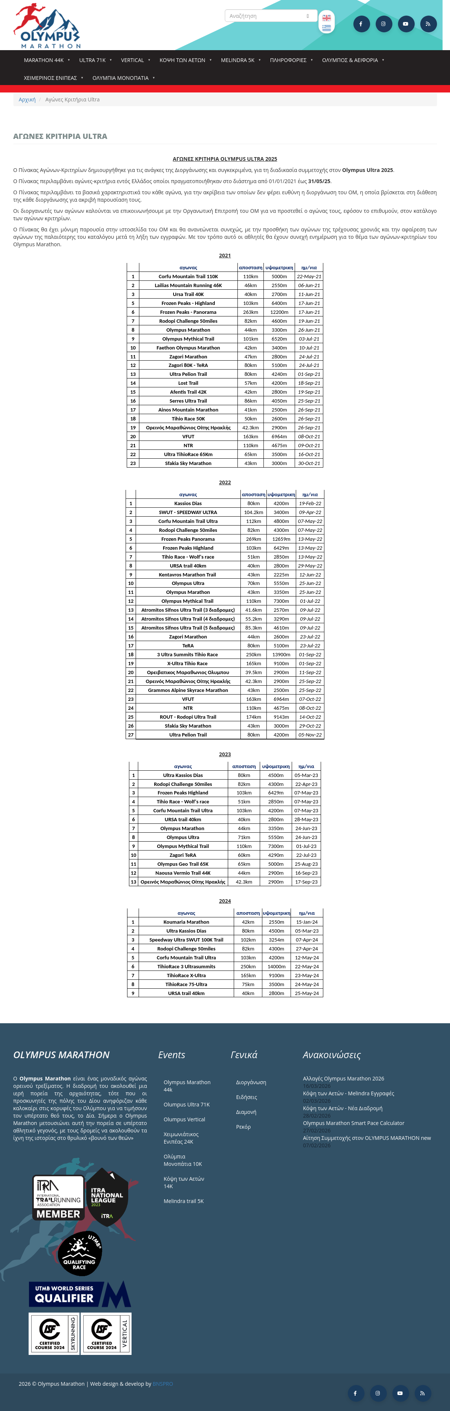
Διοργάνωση (251, 1082)
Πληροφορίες (290, 62)
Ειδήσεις (246, 1096)
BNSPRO (163, 1383)
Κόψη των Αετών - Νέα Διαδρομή (343, 1108)
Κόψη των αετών (183, 62)
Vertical (134, 62)
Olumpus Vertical (184, 1119)
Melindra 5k (239, 62)
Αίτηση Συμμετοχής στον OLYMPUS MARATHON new (367, 1137)
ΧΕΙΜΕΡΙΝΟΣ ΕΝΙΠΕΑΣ (52, 80)
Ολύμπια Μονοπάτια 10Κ (183, 1160)
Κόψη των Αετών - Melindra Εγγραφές (348, 1093)
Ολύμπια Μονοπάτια (122, 80)
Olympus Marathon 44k (187, 1086)
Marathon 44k (45, 62)
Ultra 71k (94, 62)
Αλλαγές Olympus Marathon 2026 (344, 1078)
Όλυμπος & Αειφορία (351, 62)
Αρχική (27, 99)
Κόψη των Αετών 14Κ (184, 1182)
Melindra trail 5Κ (184, 1200)
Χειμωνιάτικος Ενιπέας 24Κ (181, 1138)
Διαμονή (246, 1111)
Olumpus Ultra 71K (187, 1104)
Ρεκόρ (243, 1126)
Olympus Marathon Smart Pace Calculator (354, 1122)
